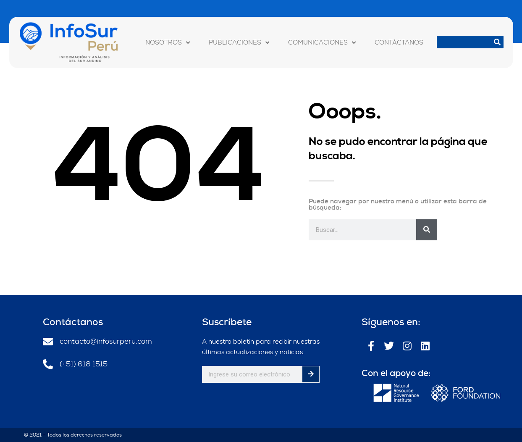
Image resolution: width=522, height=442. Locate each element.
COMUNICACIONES (322, 42)
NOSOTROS (167, 42)
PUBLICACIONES (239, 42)
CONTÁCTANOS (399, 42)
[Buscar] (497, 42)
